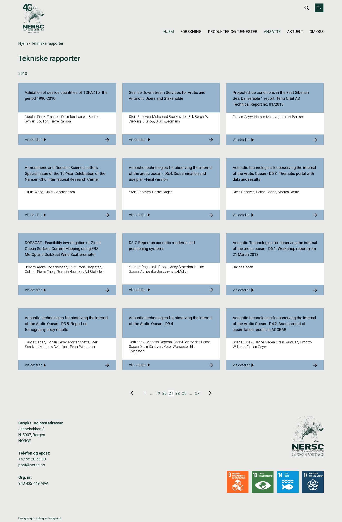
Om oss (317, 31)
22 (177, 393)
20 (164, 393)
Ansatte (272, 31)
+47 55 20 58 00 (32, 459)
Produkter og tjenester (232, 31)
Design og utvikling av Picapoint (39, 518)
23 (184, 393)
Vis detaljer (35, 140)
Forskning (191, 31)
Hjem (168, 31)
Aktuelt (295, 31)
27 (197, 393)
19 (158, 393)
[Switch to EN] (319, 7)
